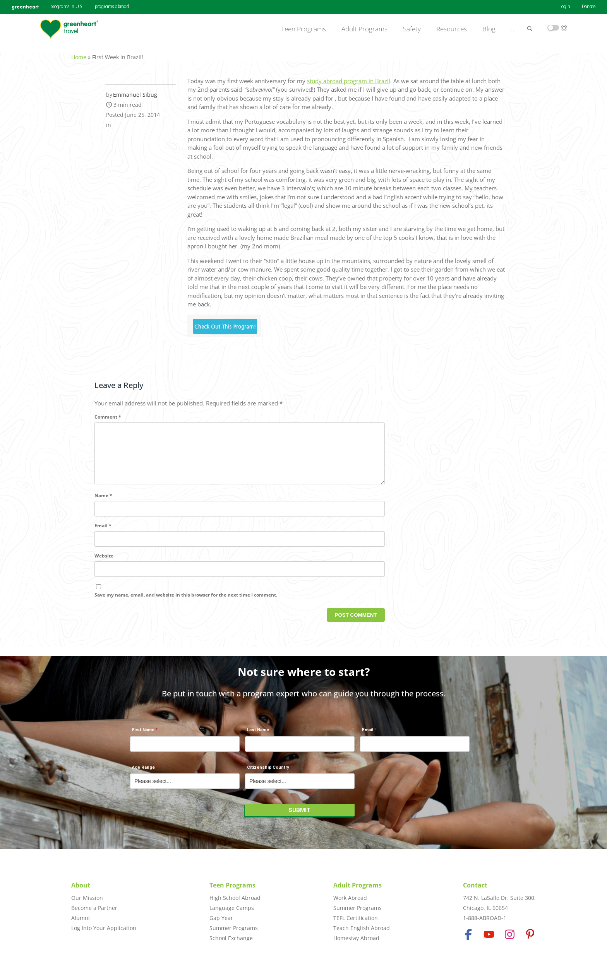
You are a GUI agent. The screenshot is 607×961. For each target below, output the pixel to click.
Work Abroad (350, 897)
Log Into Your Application (103, 928)
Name (103, 504)
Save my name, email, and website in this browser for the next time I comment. (185, 603)
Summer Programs (233, 928)
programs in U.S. (66, 7)
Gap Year (221, 918)
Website (103, 564)
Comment (107, 412)
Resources (451, 29)
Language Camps (231, 907)
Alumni (80, 918)
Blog (489, 29)
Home (78, 52)
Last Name (258, 734)
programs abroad (112, 7)
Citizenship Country (268, 771)
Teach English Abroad (361, 928)
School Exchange (231, 938)
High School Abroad (235, 897)
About (80, 885)
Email (102, 534)
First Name (143, 734)
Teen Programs (303, 29)
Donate (588, 7)
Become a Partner (94, 907)
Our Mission (87, 897)
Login (564, 7)
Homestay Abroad (356, 938)
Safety (412, 29)
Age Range (143, 771)
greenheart (25, 7)
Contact (475, 885)
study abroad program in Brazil (348, 76)
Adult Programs (364, 29)
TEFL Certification (355, 918)
